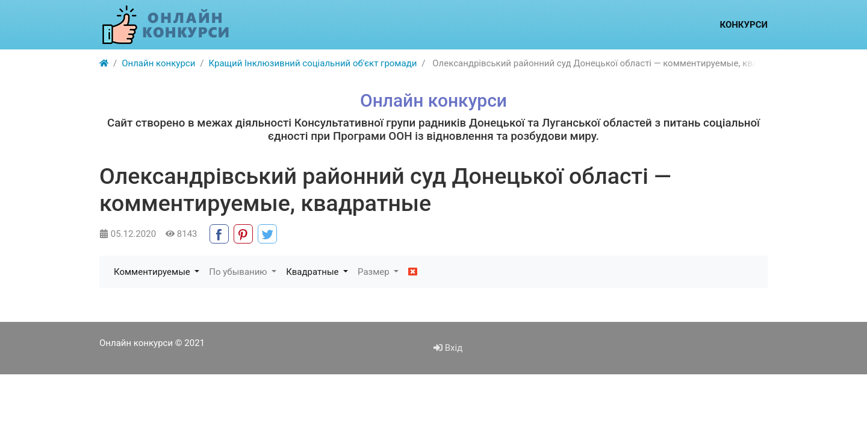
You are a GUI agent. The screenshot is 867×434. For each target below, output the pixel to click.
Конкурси (743, 24)
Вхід (448, 347)
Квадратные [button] (313, 271)
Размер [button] (374, 271)
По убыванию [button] (239, 271)
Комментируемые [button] (153, 271)
